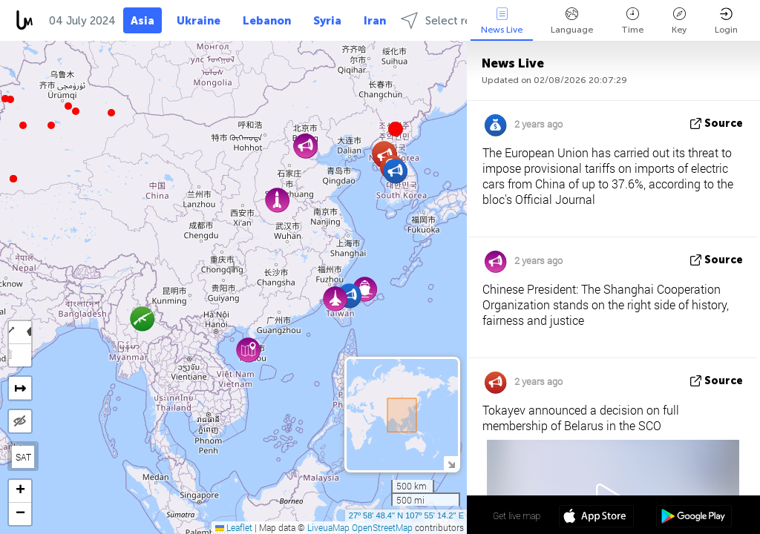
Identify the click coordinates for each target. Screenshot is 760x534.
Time (632, 21)
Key (679, 21)
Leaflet (233, 527)
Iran (375, 20)
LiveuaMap (328, 527)
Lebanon (267, 20)
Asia (142, 20)
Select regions (450, 20)
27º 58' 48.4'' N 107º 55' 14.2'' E (406, 515)
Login (726, 21)
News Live (501, 21)
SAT (23, 457)
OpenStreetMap (382, 527)
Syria (327, 20)
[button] (10, 99)
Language (572, 21)
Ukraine (198, 20)
